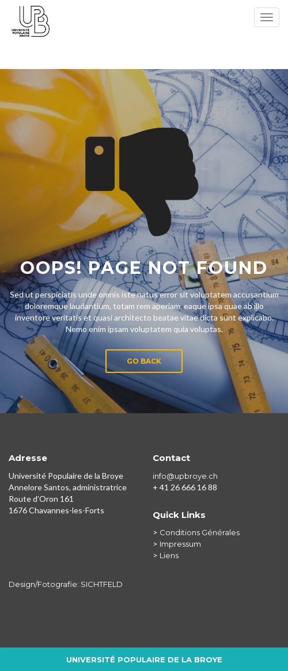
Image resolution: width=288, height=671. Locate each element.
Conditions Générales (200, 532)
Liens (169, 555)
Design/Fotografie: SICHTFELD (66, 584)
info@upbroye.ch (185, 476)
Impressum (180, 543)
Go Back (144, 361)
